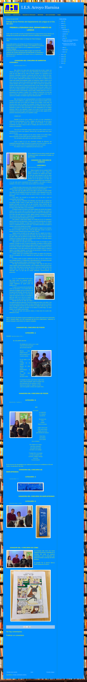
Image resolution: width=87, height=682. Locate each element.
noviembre (65, 31)
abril (63, 47)
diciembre (65, 29)
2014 (62, 61)
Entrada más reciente (12, 672)
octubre (64, 34)
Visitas (59, 14)
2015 (62, 59)
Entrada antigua (50, 672)
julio (63, 36)
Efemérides (40, 14)
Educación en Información (29, 14)
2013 (62, 63)
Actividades (8, 14)
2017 (62, 54)
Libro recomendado (50, 14)
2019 (62, 25)
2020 (62, 23)
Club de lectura (16, 14)
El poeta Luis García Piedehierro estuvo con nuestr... (70, 40)
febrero (64, 49)
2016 (62, 56)
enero (64, 52)
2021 (62, 21)
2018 (62, 27)
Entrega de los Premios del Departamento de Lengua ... (69, 44)
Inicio (32, 672)
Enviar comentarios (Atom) (19, 674)
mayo (63, 38)
